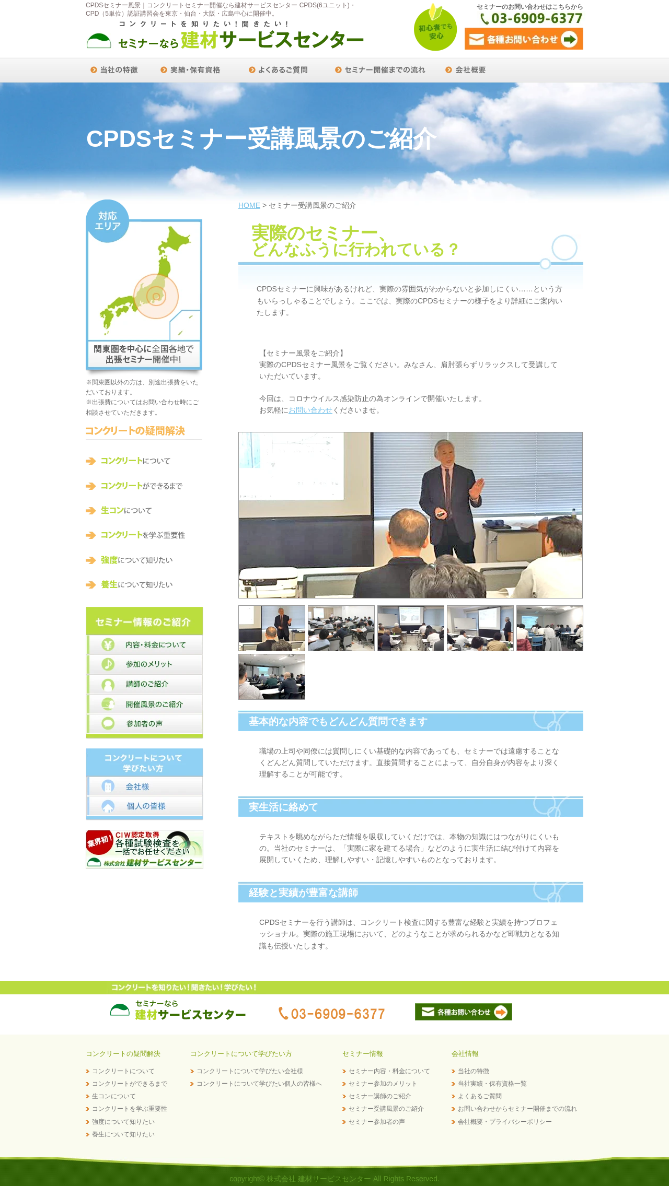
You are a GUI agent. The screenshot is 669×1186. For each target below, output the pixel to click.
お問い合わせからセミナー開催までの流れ (517, 1108)
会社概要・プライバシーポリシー (505, 1121)
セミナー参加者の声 (377, 1121)
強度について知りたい (123, 1121)
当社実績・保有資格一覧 (492, 1083)
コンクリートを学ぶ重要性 (129, 1108)
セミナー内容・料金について (389, 1071)
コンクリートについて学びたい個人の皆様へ (259, 1083)
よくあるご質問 (480, 1096)
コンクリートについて (123, 1071)
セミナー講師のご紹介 (380, 1096)
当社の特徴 (473, 1071)
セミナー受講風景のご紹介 (386, 1108)
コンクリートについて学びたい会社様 (250, 1071)
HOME (249, 205)
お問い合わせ (310, 410)
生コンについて (114, 1096)
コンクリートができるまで (129, 1083)
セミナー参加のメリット (383, 1083)
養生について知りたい (123, 1134)
